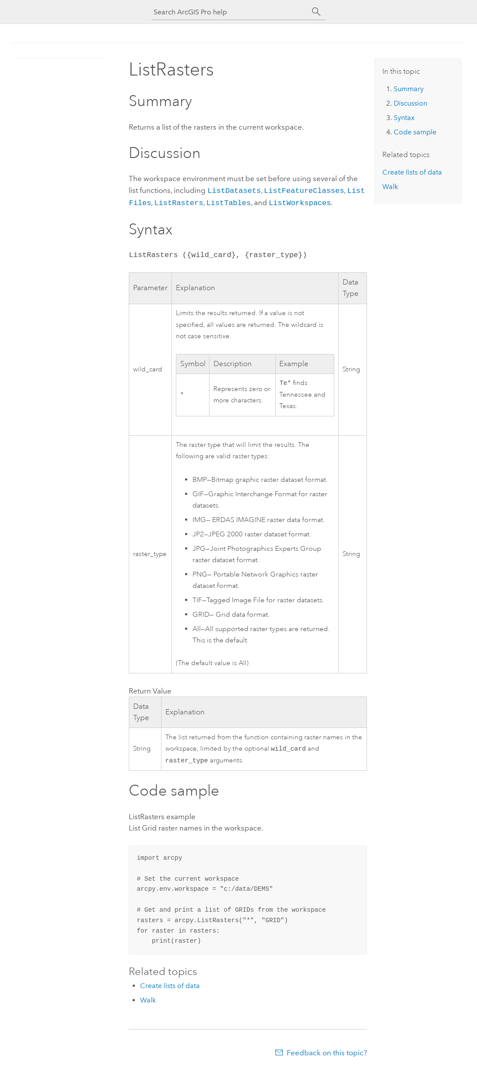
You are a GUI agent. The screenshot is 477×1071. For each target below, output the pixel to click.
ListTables (228, 201)
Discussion (410, 103)
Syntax (404, 117)
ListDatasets (234, 190)
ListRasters (178, 201)
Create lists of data (170, 986)
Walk (148, 1001)
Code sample (415, 132)
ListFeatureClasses (304, 190)
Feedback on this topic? (327, 1053)
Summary (409, 89)
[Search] (316, 11)
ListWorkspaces (300, 201)
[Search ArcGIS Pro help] (230, 12)
